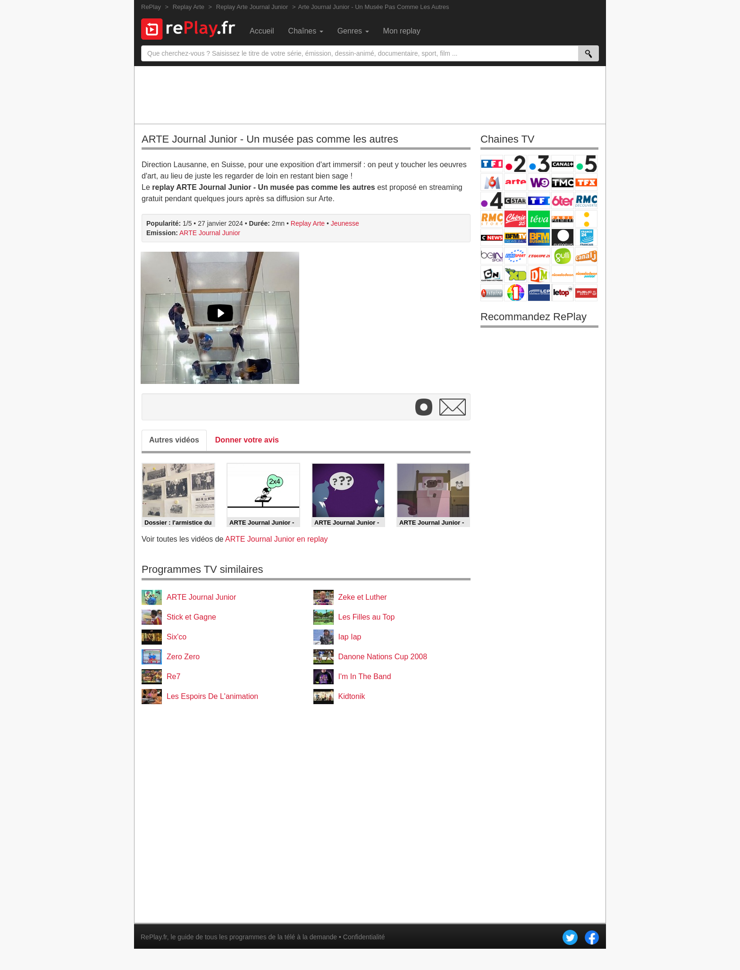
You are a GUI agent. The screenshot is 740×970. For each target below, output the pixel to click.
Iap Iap (350, 637)
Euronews (562, 237)
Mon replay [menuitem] (401, 31)
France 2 (515, 163)
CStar (515, 200)
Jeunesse (345, 223)
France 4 (491, 200)
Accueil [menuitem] (262, 31)
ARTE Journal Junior (209, 233)
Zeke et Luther (362, 597)
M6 (491, 182)
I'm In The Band (364, 676)
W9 (539, 182)
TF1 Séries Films (539, 200)
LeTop (562, 292)
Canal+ (562, 163)
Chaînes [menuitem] (305, 31)
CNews (491, 237)
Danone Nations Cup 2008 (383, 657)
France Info (586, 219)
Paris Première (562, 219)
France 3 (539, 163)
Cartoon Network (491, 274)
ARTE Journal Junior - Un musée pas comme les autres (270, 139)
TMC (562, 182)
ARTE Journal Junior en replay (276, 539)
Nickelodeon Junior (586, 274)
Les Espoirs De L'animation (212, 696)
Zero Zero (183, 657)
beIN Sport (491, 255)
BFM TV (515, 237)
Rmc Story (491, 219)
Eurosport (515, 255)
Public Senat (586, 292)
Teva (539, 219)
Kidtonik (351, 696)
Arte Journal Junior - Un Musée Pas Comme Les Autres (373, 6)
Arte (515, 182)
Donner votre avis (247, 440)
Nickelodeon (562, 274)
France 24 (586, 237)
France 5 (586, 163)
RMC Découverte (586, 200)
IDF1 (515, 292)
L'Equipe (539, 255)
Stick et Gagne (191, 617)
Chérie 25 (515, 219)
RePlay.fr (154, 937)
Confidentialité (364, 937)
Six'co (176, 637)
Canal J (586, 255)
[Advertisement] (370, 94)
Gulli (562, 255)
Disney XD (515, 274)
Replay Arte (308, 223)
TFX (586, 182)
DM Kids (539, 274)
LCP (539, 292)
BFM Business (539, 237)
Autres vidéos (174, 440)
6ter (562, 200)
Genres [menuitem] (353, 31)
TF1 (491, 163)
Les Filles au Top (366, 617)
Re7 (173, 676)
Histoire (491, 292)
